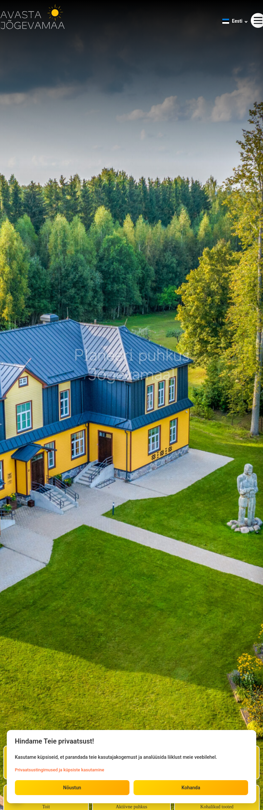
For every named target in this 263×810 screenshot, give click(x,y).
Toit (46, 806)
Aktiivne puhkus (131, 806)
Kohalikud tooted (217, 806)
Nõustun (72, 787)
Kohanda (190, 787)
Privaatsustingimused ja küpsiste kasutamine (59, 769)
